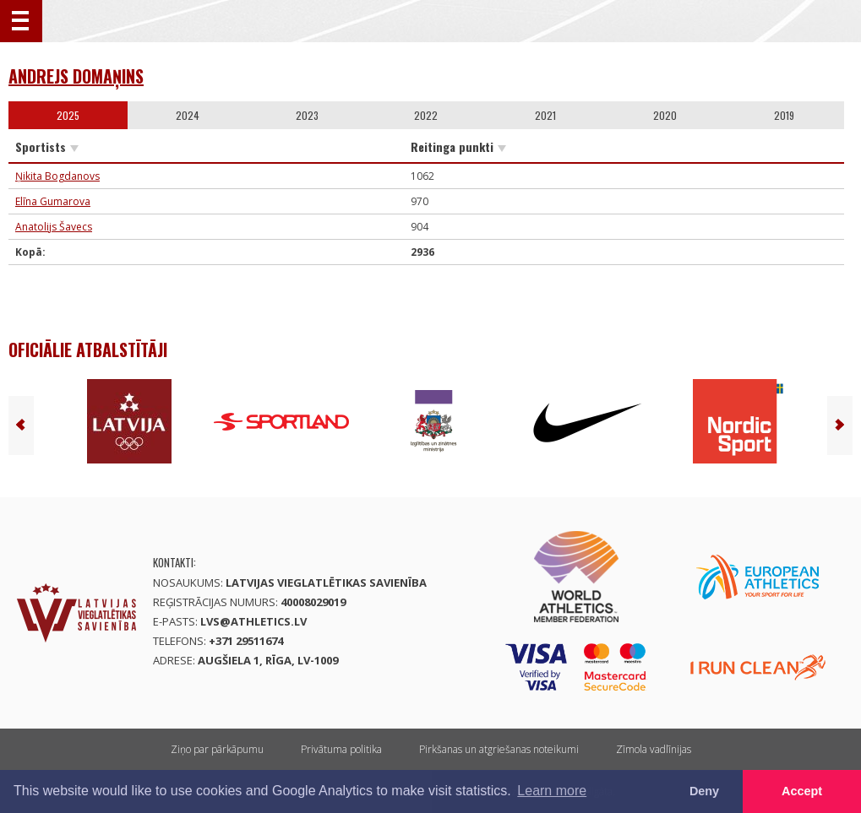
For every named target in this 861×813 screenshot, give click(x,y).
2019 (784, 115)
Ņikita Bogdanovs (57, 176)
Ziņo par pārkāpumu (217, 749)
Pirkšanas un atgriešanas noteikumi (499, 749)
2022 (426, 115)
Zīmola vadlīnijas (653, 749)
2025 (68, 115)
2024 (187, 115)
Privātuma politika (341, 749)
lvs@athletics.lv (253, 621)
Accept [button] (802, 791)
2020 (665, 115)
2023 (307, 115)
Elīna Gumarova (52, 201)
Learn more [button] (551, 790)
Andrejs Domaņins (76, 76)
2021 (545, 115)
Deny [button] (704, 791)
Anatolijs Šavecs (53, 227)
